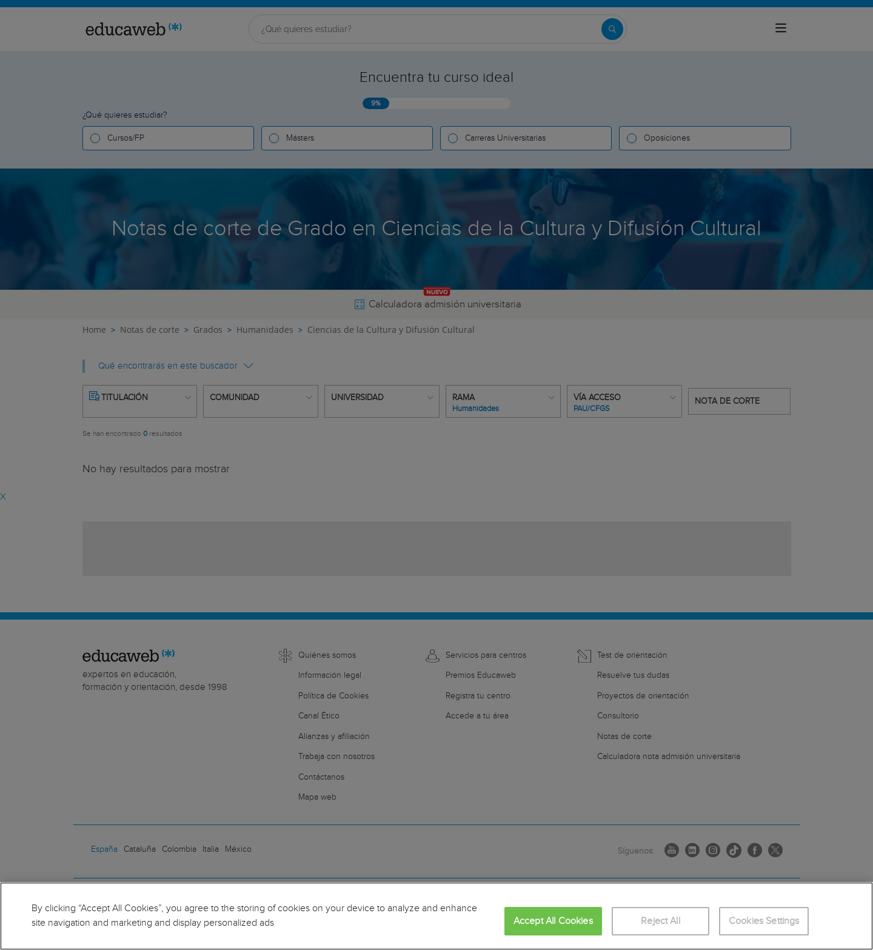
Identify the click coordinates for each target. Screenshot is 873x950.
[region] (436, 916)
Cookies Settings (764, 921)
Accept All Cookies (553, 921)
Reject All (660, 921)
